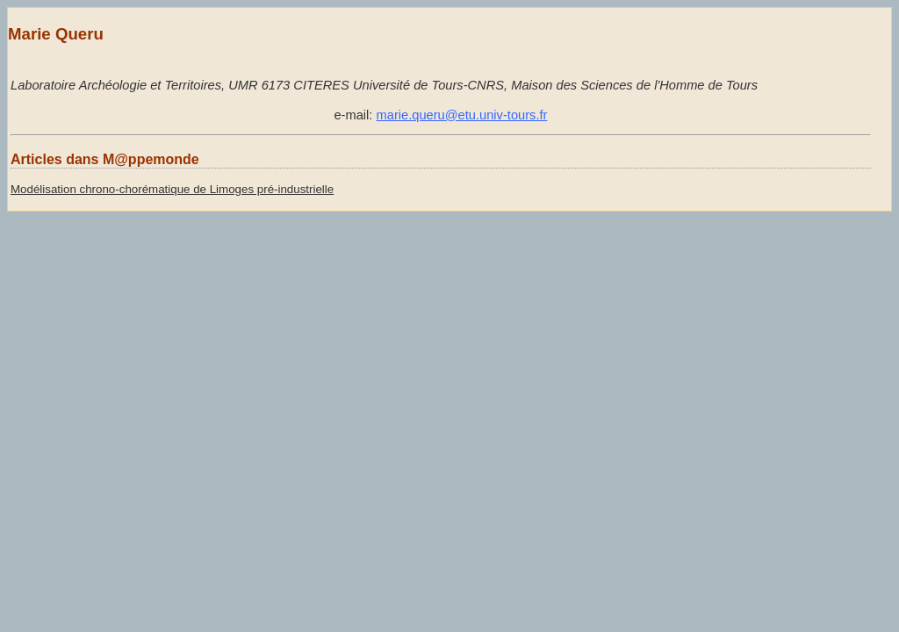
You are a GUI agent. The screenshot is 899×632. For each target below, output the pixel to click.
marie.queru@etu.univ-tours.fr (462, 115)
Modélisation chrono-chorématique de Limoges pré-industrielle (172, 189)
